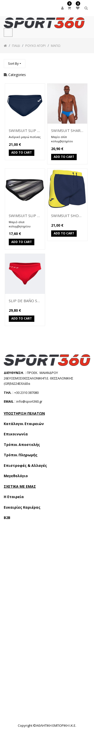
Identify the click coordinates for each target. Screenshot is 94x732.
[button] (14, 63)
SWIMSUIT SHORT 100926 (67, 215)
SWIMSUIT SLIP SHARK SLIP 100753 (25, 215)
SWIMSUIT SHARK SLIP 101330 (67, 130)
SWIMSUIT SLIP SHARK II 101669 (25, 130)
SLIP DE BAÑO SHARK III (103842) (25, 300)
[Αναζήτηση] (86, 61)
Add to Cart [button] (21, 153)
